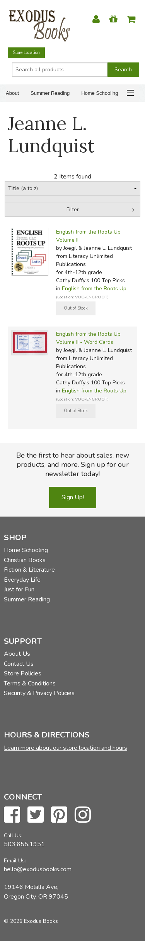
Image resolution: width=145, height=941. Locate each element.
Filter (73, 209)
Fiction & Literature (29, 570)
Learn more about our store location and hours (65, 748)
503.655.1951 (24, 844)
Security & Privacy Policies (39, 693)
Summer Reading (50, 93)
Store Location (26, 53)
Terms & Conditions (30, 683)
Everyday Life (22, 580)
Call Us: (13, 835)
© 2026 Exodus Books (31, 921)
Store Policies (22, 673)
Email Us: (15, 860)
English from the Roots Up (94, 288)
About (12, 93)
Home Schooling (99, 93)
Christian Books (25, 560)
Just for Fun (19, 589)
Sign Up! (72, 497)
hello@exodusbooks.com (38, 869)
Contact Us (19, 664)
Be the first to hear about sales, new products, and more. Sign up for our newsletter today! (72, 464)
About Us (17, 654)
